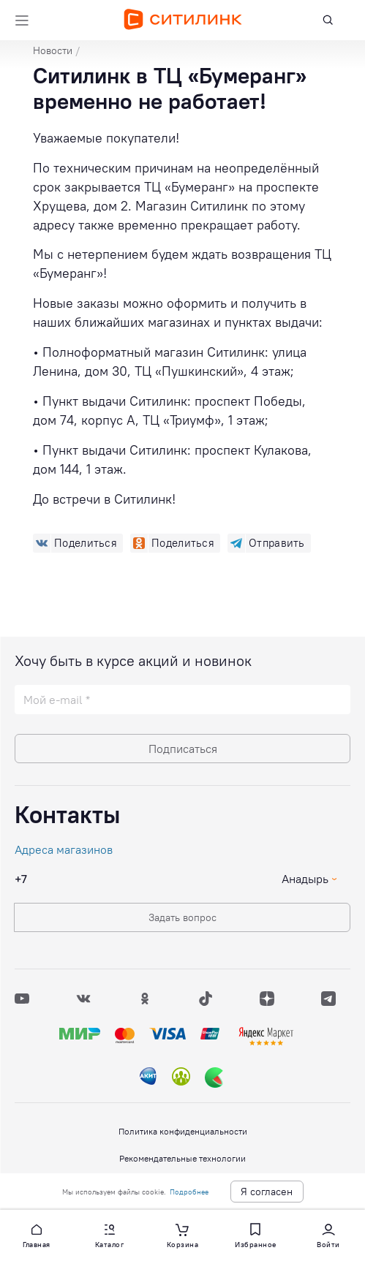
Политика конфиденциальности (182, 1131)
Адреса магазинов (64, 849)
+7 (21, 878)
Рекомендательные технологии (182, 1158)
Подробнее (189, 1192)
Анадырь (305, 878)
